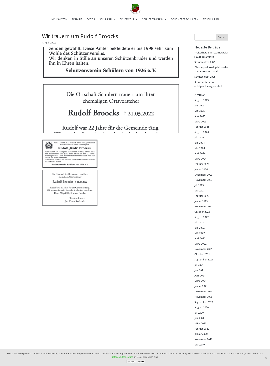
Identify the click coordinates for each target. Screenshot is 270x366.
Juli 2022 (199, 222)
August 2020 (201, 307)
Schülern (105, 19)
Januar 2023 (201, 201)
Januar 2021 (201, 286)
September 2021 (203, 259)
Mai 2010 (199, 344)
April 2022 (199, 238)
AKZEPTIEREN (136, 361)
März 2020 (200, 323)
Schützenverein (152, 19)
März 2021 (200, 280)
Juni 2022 (199, 227)
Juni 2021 (199, 270)
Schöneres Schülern (184, 19)
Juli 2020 (199, 312)
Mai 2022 (199, 233)
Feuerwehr (127, 19)
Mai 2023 (199, 190)
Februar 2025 (201, 126)
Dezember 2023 (203, 174)
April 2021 (199, 275)
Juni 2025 (199, 105)
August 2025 (201, 100)
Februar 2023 (201, 195)
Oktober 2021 (202, 254)
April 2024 (199, 153)
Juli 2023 (199, 185)
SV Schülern (211, 19)
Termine (77, 19)
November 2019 (203, 339)
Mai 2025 (199, 110)
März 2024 (200, 158)
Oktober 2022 (202, 211)
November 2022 (203, 206)
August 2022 (201, 217)
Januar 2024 (201, 169)
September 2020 (203, 302)
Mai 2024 (199, 148)
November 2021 (203, 249)
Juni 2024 (199, 142)
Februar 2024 (201, 164)
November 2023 (203, 179)
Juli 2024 (199, 137)
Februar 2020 (201, 328)
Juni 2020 (199, 318)
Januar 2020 (201, 333)
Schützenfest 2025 (205, 62)
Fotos (91, 19)
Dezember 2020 (203, 291)
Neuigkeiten (59, 19)
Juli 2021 (199, 264)
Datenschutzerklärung (122, 357)
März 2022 (200, 243)
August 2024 (201, 132)
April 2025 (199, 116)
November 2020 (203, 296)
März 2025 (200, 121)
